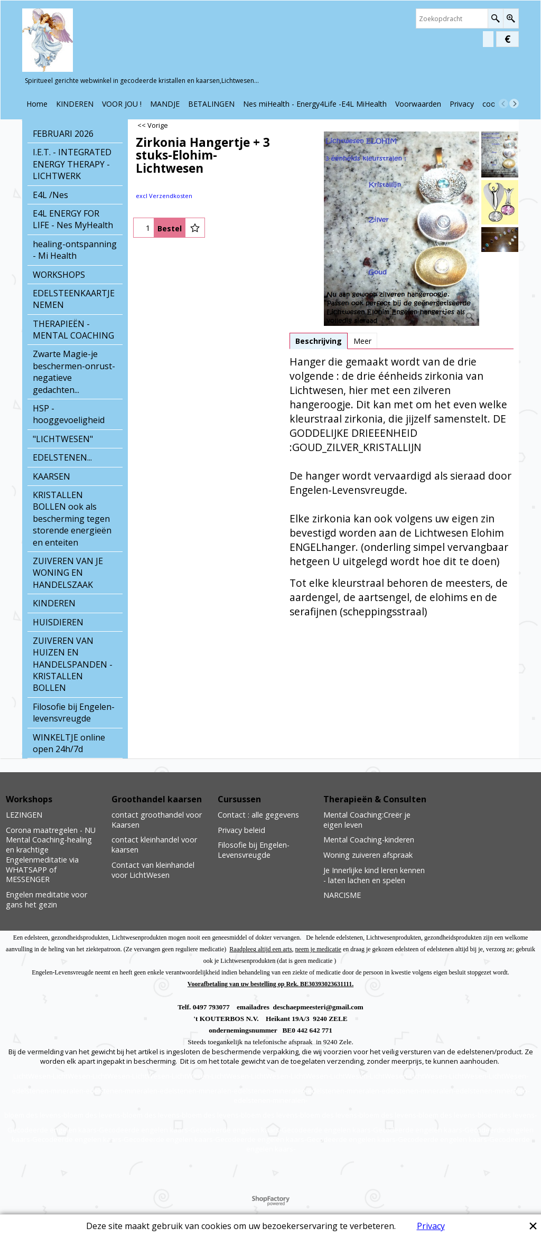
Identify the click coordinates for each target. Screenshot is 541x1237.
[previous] (503, 103)
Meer (362, 341)
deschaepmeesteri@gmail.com (318, 1007)
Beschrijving (318, 341)
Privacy (431, 1226)
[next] (514, 103)
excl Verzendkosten (164, 196)
